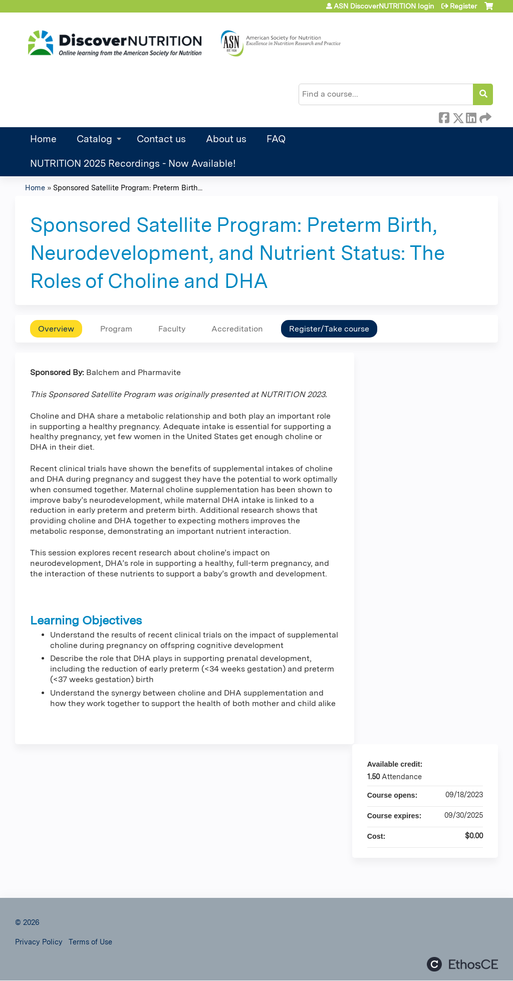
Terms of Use (90, 941)
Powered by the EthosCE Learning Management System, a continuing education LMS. (462, 964)
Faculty (171, 329)
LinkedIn (471, 116)
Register (463, 6)
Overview (56, 329)
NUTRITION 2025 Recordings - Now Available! (133, 163)
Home (43, 139)
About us (226, 139)
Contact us (161, 139)
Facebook (444, 116)
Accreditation (237, 329)
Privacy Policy (39, 941)
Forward (484, 116)
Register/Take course (329, 329)
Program (116, 329)
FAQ (276, 139)
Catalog (94, 139)
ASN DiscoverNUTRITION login (384, 6)
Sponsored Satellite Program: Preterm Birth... (127, 187)
